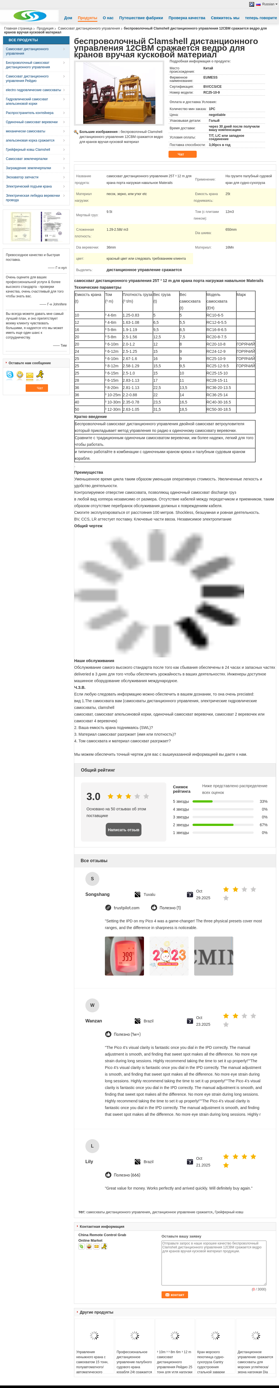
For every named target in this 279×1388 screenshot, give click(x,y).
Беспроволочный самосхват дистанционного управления (28, 65)
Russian (270, 4)
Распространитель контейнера (30, 113)
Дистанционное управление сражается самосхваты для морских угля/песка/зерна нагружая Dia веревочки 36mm (255, 1364)
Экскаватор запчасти (22, 177)
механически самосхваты (25, 131)
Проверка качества (187, 18)
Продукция (45, 28)
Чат (185, 154)
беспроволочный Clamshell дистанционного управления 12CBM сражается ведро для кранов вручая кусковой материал (121, 137)
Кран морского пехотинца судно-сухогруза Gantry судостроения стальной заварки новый (211, 1364)
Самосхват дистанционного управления (89, 28)
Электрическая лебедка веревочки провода (33, 198)
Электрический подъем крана (29, 186)
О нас (108, 18)
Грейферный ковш (229, 1212)
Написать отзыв (124, 830)
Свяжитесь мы (225, 18)
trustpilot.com (127, 908)
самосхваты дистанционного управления (118, 1212)
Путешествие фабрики (141, 18)
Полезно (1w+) (127, 1034)
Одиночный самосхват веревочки (32, 122)
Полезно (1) (170, 908)
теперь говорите (261, 18)
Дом (68, 18)
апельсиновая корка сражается (30, 140)
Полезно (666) (127, 1175)
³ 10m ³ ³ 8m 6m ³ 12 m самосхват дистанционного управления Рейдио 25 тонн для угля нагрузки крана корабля (174, 1364)
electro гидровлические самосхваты (33, 90)
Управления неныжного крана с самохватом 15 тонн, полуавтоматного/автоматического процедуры (92, 1364)
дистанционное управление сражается (182, 1212)
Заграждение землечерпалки (28, 168)
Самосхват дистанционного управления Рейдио (27, 78)
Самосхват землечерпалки (26, 159)
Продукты (87, 18)
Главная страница (18, 28)
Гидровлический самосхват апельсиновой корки (27, 101)
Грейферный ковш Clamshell (28, 150)
